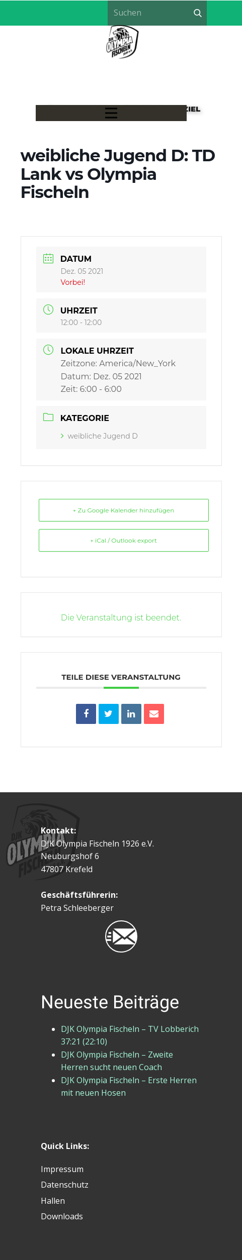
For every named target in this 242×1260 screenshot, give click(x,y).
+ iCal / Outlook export (123, 540)
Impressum (62, 1169)
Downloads (62, 1216)
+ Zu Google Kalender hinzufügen (124, 510)
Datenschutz (65, 1184)
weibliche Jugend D (99, 436)
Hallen (53, 1200)
